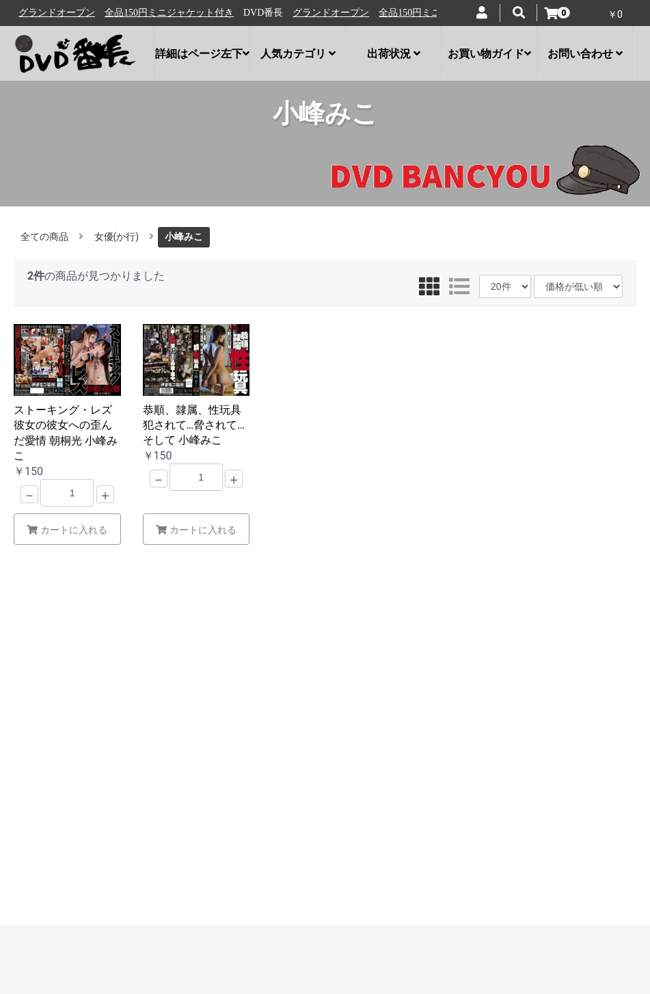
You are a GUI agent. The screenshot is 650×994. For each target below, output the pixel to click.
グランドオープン (63, 13)
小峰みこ (184, 236)
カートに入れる (67, 529)
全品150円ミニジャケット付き (176, 13)
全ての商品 (44, 236)
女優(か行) (116, 236)
